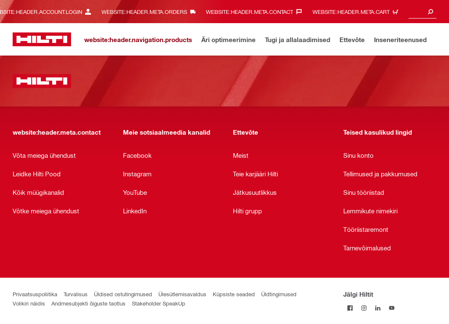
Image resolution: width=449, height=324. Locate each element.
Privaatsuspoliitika (35, 294)
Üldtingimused (279, 294)
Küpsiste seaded (234, 294)
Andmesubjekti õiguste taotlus (88, 303)
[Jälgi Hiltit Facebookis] (350, 308)
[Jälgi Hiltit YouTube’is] (392, 308)
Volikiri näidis (29, 303)
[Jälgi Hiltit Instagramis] (364, 308)
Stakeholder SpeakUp (158, 303)
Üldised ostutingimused (123, 294)
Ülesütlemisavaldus (182, 294)
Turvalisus (76, 294)
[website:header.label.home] (42, 39)
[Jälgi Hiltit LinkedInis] (378, 308)
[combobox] (422, 12)
